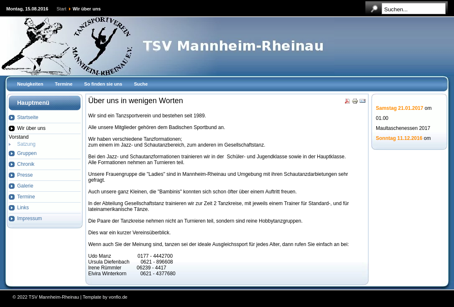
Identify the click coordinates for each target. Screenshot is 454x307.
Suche (141, 83)
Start (61, 8)
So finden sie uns (103, 83)
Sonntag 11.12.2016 (399, 139)
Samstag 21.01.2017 (399, 109)
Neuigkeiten (30, 83)
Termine (63, 83)
